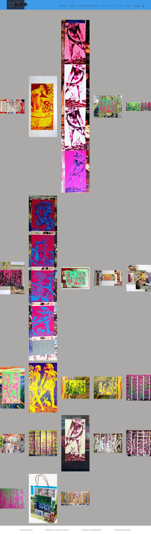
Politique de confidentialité (91, 530)
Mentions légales (26, 530)
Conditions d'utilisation (122, 530)
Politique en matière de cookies (57, 530)
